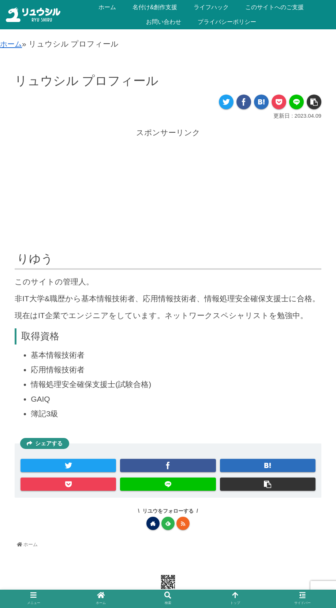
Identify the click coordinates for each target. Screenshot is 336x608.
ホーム (12, 44)
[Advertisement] (168, 190)
